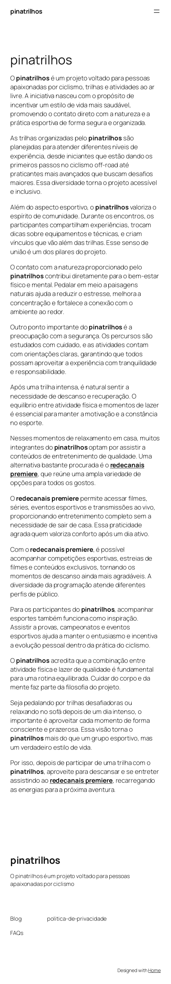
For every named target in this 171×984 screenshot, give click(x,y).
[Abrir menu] (157, 11)
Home (154, 970)
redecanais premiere (81, 780)
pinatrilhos (26, 11)
